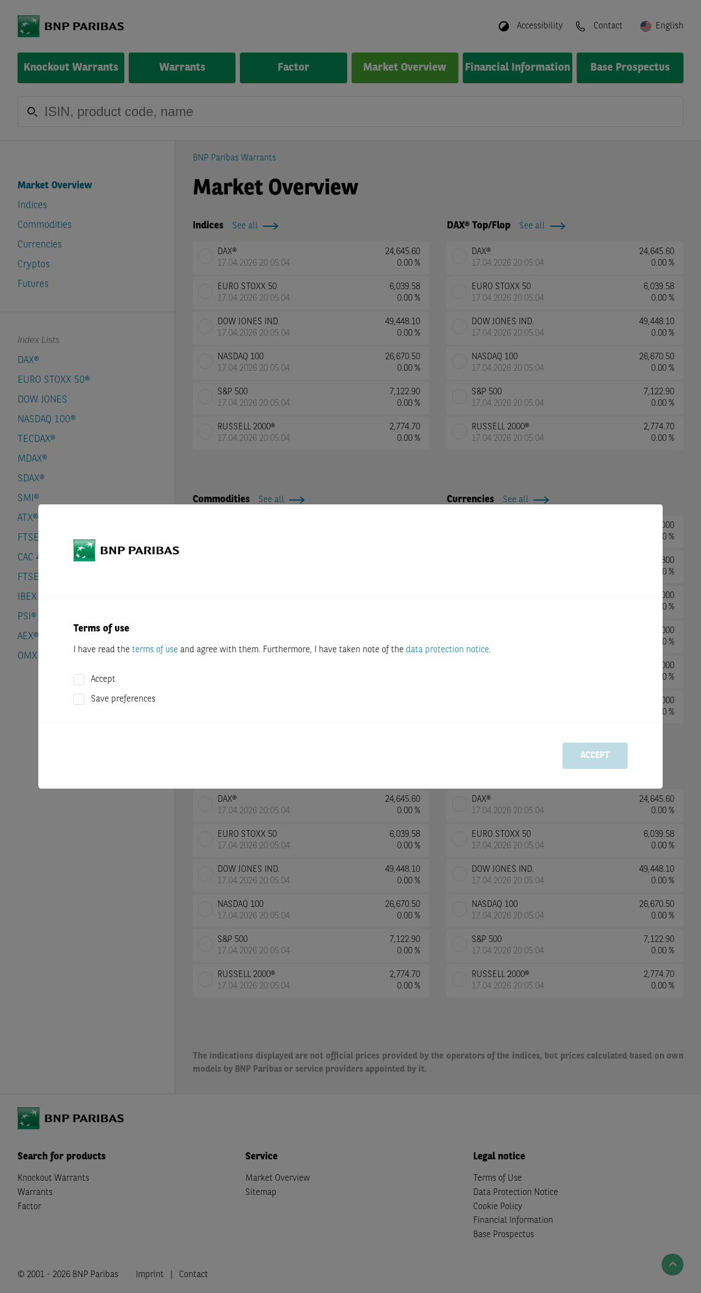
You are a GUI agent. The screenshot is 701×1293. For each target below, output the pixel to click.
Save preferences (123, 699)
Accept (103, 679)
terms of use (155, 650)
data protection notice (447, 650)
